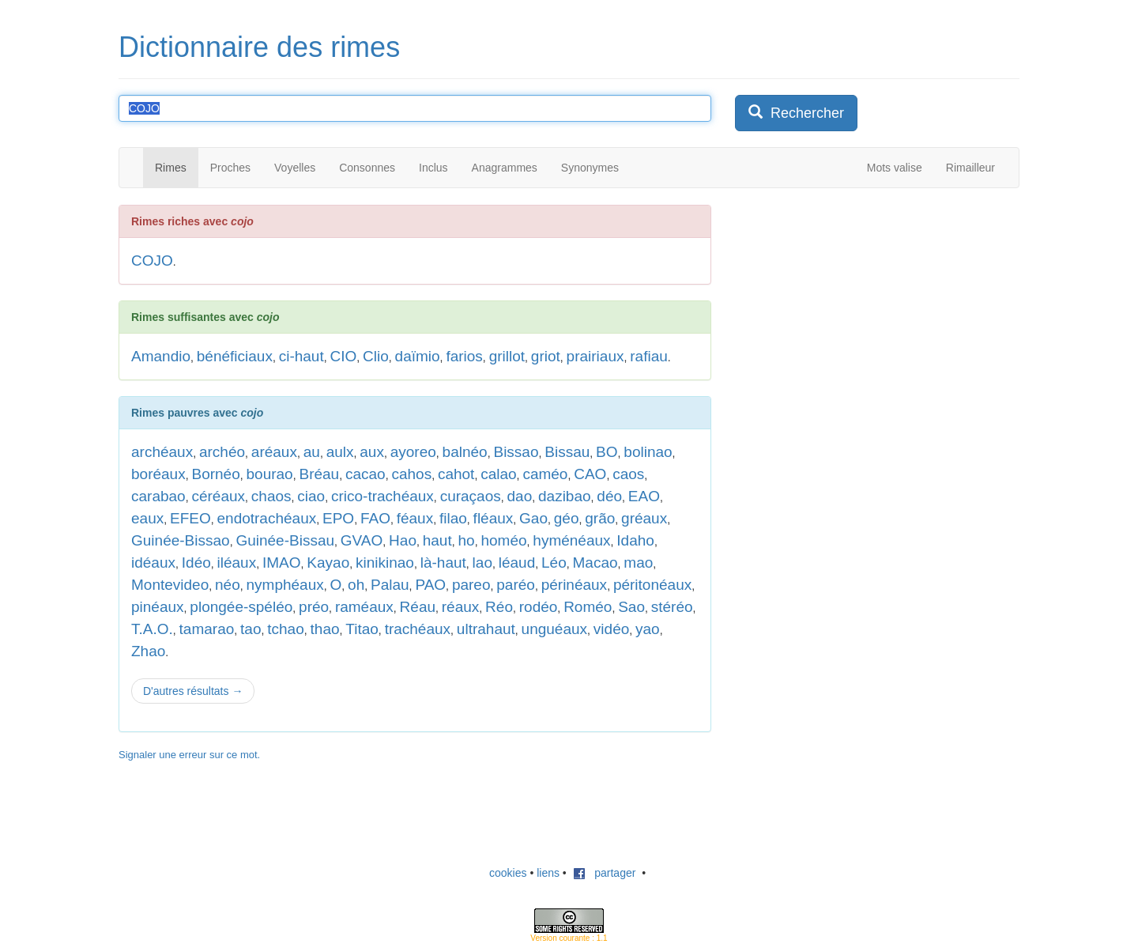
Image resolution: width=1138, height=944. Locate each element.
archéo (222, 452)
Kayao (328, 562)
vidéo (611, 629)
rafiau (649, 356)
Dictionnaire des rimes (259, 47)
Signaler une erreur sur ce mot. (189, 755)
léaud (517, 562)
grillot (507, 356)
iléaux (237, 562)
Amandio (160, 356)
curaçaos (470, 496)
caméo (544, 474)
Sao (631, 606)
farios (464, 356)
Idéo (196, 562)
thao (325, 629)
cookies (507, 873)
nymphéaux (285, 584)
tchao (285, 629)
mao (638, 562)
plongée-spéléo (241, 606)
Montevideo (170, 584)
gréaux (644, 518)
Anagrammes (504, 167)
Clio (376, 356)
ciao (311, 496)
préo (314, 606)
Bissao (515, 452)
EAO (644, 496)
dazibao (564, 496)
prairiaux (595, 356)
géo (566, 518)
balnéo (465, 452)
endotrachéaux (267, 518)
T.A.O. (152, 629)
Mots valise (894, 167)
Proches (230, 167)
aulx (340, 452)
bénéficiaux (235, 356)
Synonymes (590, 167)
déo (609, 496)
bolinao (648, 452)
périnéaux (574, 584)
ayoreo (413, 452)
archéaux (162, 452)
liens (548, 873)
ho (466, 540)
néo (227, 584)
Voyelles (294, 167)
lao (482, 562)
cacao (365, 474)
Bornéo (215, 474)
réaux (461, 606)
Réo (499, 606)
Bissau (567, 452)
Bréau (319, 474)
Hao (402, 540)
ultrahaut (486, 629)
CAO (590, 474)
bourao (270, 474)
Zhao (148, 651)
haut (437, 540)
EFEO (190, 518)
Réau (417, 606)
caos (628, 474)
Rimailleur (970, 167)
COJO (152, 260)
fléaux (493, 518)
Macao (595, 562)
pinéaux (157, 606)
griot (545, 356)
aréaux (274, 452)
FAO (375, 518)
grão (600, 518)
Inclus (433, 167)
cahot (456, 474)
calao (498, 474)
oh (356, 584)
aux (372, 452)
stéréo (672, 606)
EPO (338, 518)
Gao (533, 518)
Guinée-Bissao (180, 540)
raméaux (364, 606)
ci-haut (301, 356)
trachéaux (417, 629)
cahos (411, 474)
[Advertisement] (853, 303)
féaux (415, 518)
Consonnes (367, 167)
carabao (158, 496)
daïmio (417, 356)
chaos (271, 496)
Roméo (587, 606)
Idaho (635, 540)
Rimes (171, 167)
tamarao (207, 629)
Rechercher (796, 112)
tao (250, 629)
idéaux (153, 562)
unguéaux (554, 629)
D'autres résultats (193, 691)
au (311, 452)
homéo (503, 540)
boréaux (158, 474)
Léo (554, 562)
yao (647, 629)
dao (520, 496)
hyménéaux (571, 540)
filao (453, 518)
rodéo (538, 606)
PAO (430, 584)
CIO (343, 356)
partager (604, 873)
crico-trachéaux (382, 496)
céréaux (218, 496)
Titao (362, 629)
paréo (515, 584)
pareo (471, 584)
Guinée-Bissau (285, 540)
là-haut (443, 562)
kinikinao (385, 562)
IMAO (281, 562)
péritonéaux (652, 584)
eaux (147, 518)
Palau (390, 584)
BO (606, 452)
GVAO (362, 540)
